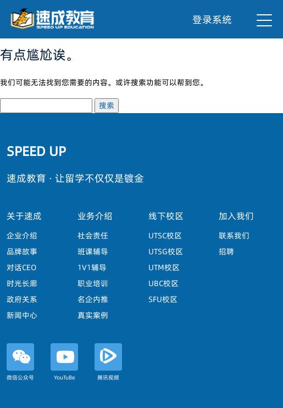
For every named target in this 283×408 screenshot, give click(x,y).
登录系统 (212, 19)
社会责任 (92, 235)
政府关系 (22, 299)
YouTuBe (64, 362)
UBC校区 (163, 283)
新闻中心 (22, 315)
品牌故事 (22, 251)
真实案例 (92, 315)
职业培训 (92, 283)
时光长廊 (22, 283)
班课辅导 (92, 251)
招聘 (226, 251)
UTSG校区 (165, 251)
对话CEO (21, 267)
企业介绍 (22, 235)
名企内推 (92, 299)
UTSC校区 (165, 235)
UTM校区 (164, 267)
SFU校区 (162, 299)
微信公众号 (20, 362)
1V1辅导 (92, 267)
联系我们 (234, 235)
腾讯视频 (108, 362)
